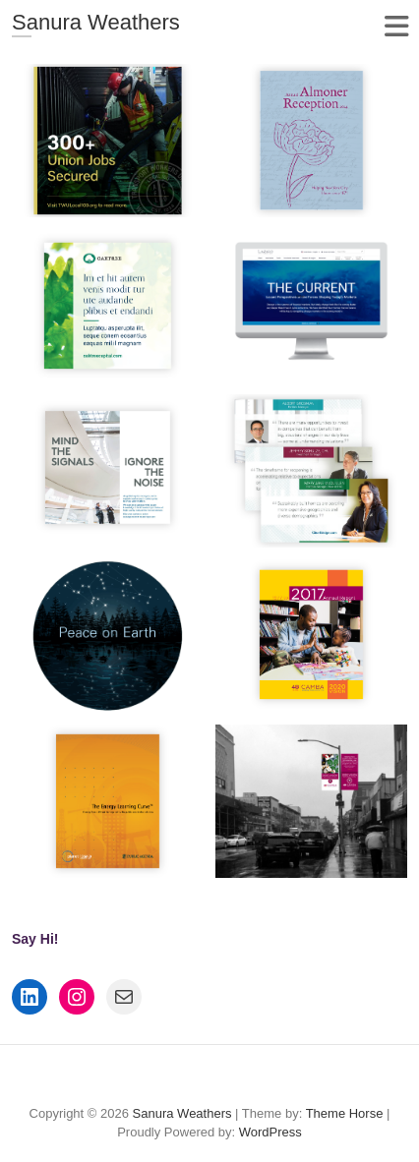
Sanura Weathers (96, 22)
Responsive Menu (396, 26)
